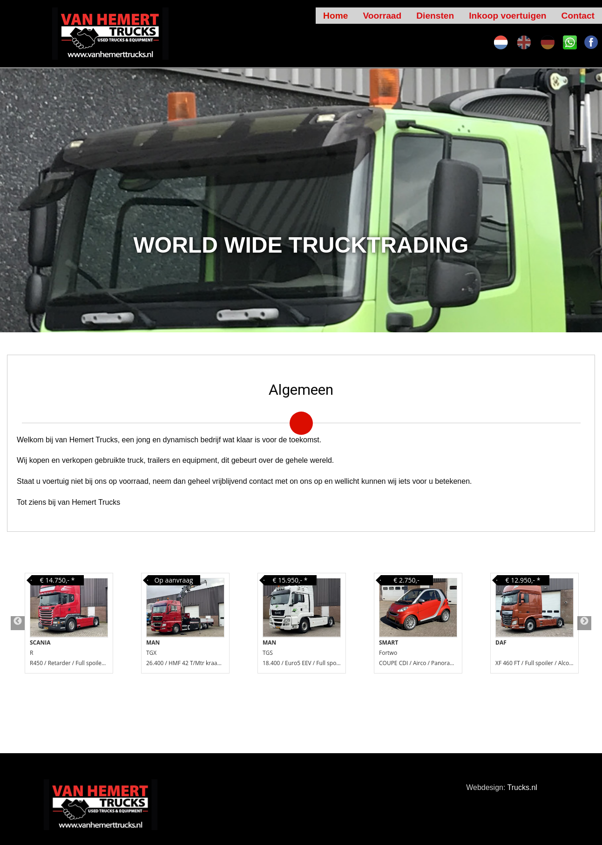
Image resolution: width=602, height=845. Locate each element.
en (524, 42)
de (548, 42)
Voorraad (382, 16)
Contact (578, 16)
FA (591, 42)
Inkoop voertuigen (507, 16)
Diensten (435, 16)
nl (501, 42)
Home (335, 16)
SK (570, 42)
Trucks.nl (522, 787)
